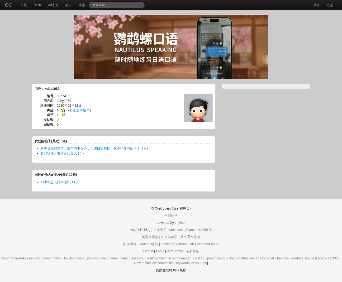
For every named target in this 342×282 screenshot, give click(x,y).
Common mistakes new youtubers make (30, 258)
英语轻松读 (150, 237)
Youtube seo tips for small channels (263, 258)
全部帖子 (171, 215)
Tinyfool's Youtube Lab (177, 244)
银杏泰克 (192, 251)
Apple (160, 251)
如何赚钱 (130, 244)
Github (148, 251)
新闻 (37, 5)
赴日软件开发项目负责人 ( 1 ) (62, 153)
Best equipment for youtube (213, 258)
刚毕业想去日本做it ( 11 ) (58, 182)
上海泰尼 (159, 230)
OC (8, 5)
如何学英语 (169, 237)
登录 (316, 5)
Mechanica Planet (182, 230)
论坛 (68, 5)
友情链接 (205, 230)
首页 (23, 5)
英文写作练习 (190, 237)
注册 (330, 5)
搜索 (82, 5)
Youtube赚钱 (148, 244)
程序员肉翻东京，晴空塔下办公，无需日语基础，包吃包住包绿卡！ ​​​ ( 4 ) (94, 148)
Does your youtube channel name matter (160, 258)
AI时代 (53, 5)
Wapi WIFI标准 (208, 244)
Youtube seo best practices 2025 (315, 258)
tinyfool (180, 223)
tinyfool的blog (140, 230)
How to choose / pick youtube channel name (95, 258)
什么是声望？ (80, 110)
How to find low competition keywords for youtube (170, 263)
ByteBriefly (175, 251)
